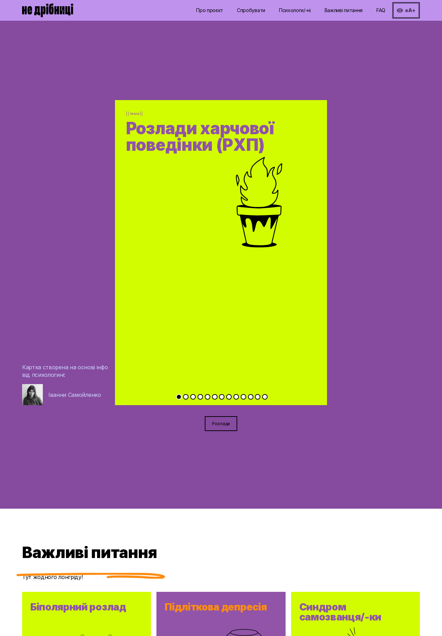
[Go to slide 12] (257, 397)
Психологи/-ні (295, 10)
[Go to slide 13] (265, 397)
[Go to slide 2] (186, 397)
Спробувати (251, 10)
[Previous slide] (168, 233)
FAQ (380, 10)
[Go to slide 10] (243, 397)
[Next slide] (274, 233)
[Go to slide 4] (200, 397)
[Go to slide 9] (236, 397)
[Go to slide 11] (250, 397)
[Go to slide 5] (207, 397)
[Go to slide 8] (229, 397)
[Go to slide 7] (221, 397)
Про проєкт (209, 10)
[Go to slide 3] (193, 397)
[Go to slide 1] (179, 397)
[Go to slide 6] (215, 397)
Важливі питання (344, 10)
